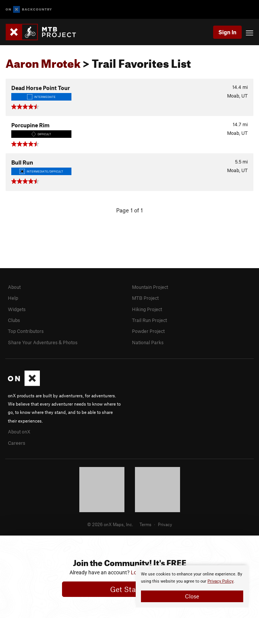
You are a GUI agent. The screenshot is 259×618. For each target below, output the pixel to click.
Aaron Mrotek (43, 61)
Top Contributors (26, 331)
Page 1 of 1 (129, 210)
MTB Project (145, 298)
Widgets (17, 309)
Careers (16, 443)
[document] (192, 586)
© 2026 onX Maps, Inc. (110, 524)
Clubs (14, 320)
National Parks (148, 342)
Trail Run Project (149, 320)
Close (192, 596)
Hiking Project (147, 309)
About (14, 287)
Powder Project (148, 331)
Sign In (227, 32)
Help (13, 298)
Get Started (129, 589)
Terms (145, 524)
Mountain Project (150, 287)
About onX (19, 432)
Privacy (165, 524)
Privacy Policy (220, 581)
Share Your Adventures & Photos (42, 342)
